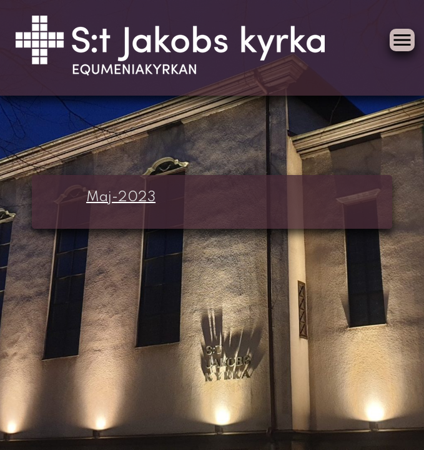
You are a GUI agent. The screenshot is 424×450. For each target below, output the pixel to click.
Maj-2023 (120, 197)
